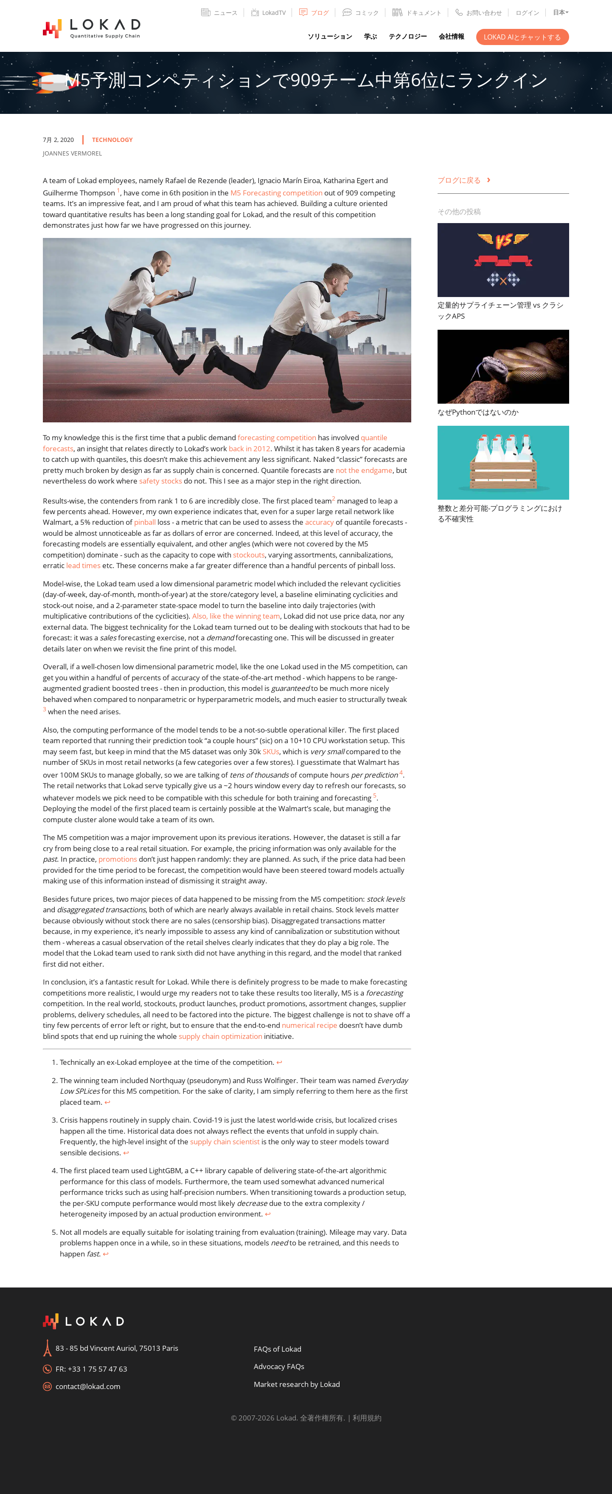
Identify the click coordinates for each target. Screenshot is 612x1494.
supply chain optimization (220, 1036)
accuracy (319, 522)
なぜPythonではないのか (478, 412)
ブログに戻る (464, 180)
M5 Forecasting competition (276, 193)
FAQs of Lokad (277, 1349)
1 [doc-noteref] (118, 190)
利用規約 (367, 1418)
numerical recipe (309, 1025)
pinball (145, 522)
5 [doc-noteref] (374, 795)
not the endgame (364, 470)
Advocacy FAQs (279, 1366)
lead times (83, 565)
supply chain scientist (225, 1141)
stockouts (249, 555)
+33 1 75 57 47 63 (97, 1369)
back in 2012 (249, 448)
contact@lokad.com (88, 1386)
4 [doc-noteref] (401, 772)
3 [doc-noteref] (44, 709)
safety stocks (160, 481)
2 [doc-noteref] (333, 498)
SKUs (271, 751)
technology (112, 140)
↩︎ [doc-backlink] (279, 1062)
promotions (117, 859)
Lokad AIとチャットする (522, 37)
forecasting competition (277, 437)
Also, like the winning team (236, 616)
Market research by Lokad (297, 1384)
